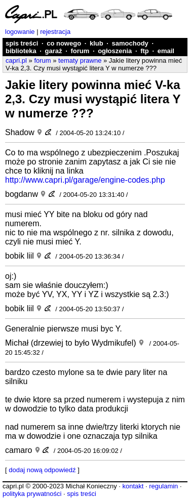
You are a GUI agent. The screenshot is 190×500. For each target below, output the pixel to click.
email (166, 51)
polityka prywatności (32, 493)
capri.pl (16, 60)
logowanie (20, 31)
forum (79, 51)
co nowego (64, 43)
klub (96, 43)
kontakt (132, 486)
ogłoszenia (115, 51)
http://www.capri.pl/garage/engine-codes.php (85, 180)
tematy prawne (79, 60)
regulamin (163, 486)
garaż (53, 51)
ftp (144, 51)
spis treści (22, 43)
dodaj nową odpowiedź (42, 470)
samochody (130, 43)
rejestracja (55, 31)
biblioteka (21, 51)
